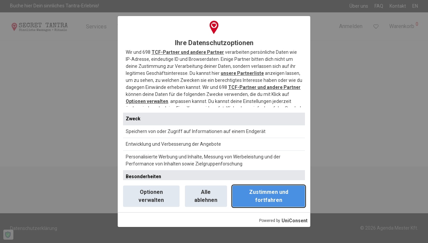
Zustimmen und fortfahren (268, 196)
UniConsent (295, 220)
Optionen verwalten (147, 101)
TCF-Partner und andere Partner (187, 52)
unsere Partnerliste (242, 73)
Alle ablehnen (205, 196)
